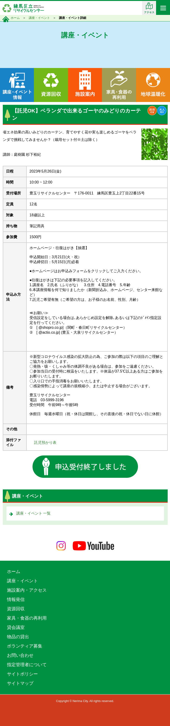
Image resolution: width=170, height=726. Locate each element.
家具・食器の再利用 (27, 618)
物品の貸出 (18, 636)
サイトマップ (20, 683)
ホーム (15, 18)
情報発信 (16, 599)
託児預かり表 (45, 442)
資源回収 (16, 608)
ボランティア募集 (24, 646)
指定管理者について (27, 664)
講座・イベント (39, 18)
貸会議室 (16, 627)
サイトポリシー (22, 674)
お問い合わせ (20, 655)
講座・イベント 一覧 (33, 513)
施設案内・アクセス (27, 590)
